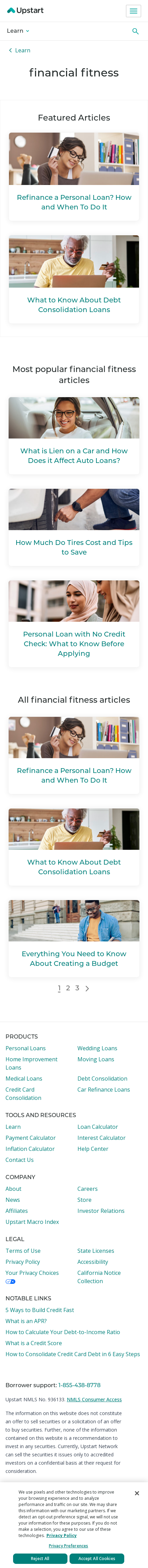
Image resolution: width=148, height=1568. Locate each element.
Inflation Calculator (30, 1149)
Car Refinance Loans (103, 1089)
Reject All (40, 1558)
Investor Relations (101, 1211)
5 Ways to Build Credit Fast (40, 1310)
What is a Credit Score (34, 1343)
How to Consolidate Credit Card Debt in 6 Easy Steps (73, 1354)
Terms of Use (23, 1251)
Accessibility (92, 1262)
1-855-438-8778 (80, 1386)
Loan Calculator (97, 1127)
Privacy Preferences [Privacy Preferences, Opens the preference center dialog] (68, 1546)
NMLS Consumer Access (94, 1399)
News (13, 1200)
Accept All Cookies (96, 1558)
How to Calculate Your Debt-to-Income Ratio (63, 1332)
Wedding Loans (97, 1048)
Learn (18, 31)
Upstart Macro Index (32, 1222)
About (13, 1189)
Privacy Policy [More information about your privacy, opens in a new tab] (61, 1535)
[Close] (137, 1493)
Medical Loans (24, 1078)
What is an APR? (26, 1321)
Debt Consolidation (102, 1078)
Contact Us (20, 1160)
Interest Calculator (101, 1138)
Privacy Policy (23, 1262)
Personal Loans (26, 1048)
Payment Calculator (31, 1138)
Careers (87, 1189)
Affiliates (17, 1211)
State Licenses (95, 1251)
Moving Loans (95, 1059)
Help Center (92, 1149)
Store (84, 1200)
